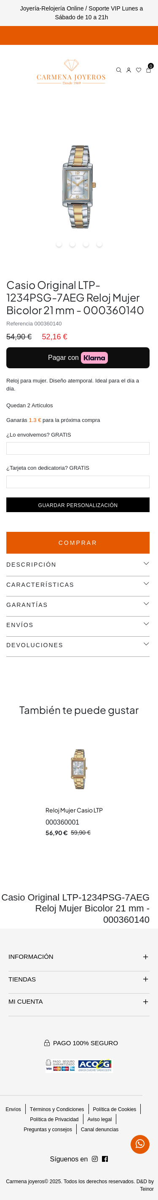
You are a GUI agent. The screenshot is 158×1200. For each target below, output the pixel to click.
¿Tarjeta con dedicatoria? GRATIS (47, 468)
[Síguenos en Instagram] (105, 1159)
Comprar (78, 542)
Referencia (19, 323)
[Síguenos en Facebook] (95, 1159)
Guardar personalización (78, 505)
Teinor (147, 1189)
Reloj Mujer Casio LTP (74, 810)
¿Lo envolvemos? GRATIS (38, 435)
